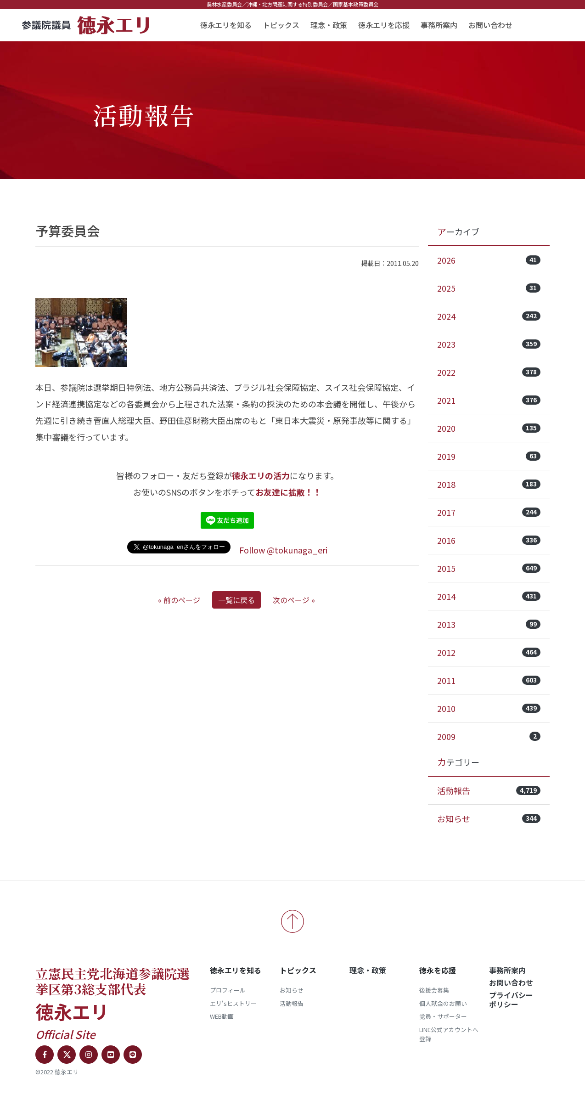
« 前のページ (179, 599)
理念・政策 (328, 24)
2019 (488, 456)
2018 (488, 484)
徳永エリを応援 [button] (384, 24)
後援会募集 (434, 990)
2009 (488, 736)
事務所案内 (439, 24)
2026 (488, 260)
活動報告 (488, 790)
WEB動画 (222, 1016)
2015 (488, 568)
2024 (488, 316)
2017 (488, 512)
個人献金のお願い (443, 1003)
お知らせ (488, 818)
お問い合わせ (490, 24)
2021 (488, 400)
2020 (488, 428)
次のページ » (294, 599)
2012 (488, 652)
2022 (488, 372)
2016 (488, 540)
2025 (488, 288)
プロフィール (228, 990)
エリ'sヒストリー (233, 1003)
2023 (488, 344)
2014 (488, 596)
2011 (488, 680)
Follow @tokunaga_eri (283, 550)
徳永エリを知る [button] (226, 24)
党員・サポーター (443, 1016)
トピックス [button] (281, 24)
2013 (488, 624)
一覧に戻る (236, 599)
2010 (488, 708)
